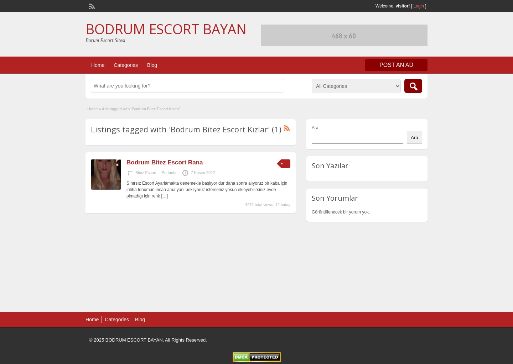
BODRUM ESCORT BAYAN (166, 29)
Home (97, 65)
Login (419, 6)
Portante (169, 172)
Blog (152, 65)
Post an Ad (396, 65)
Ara (315, 127)
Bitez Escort (145, 172)
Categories (126, 65)
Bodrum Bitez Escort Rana (164, 162)
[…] (164, 196)
